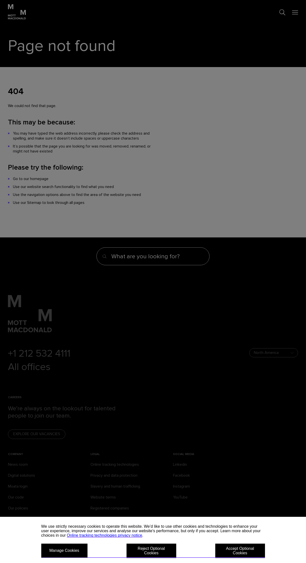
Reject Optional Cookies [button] (151, 550)
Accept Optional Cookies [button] (240, 550)
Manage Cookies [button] (64, 550)
